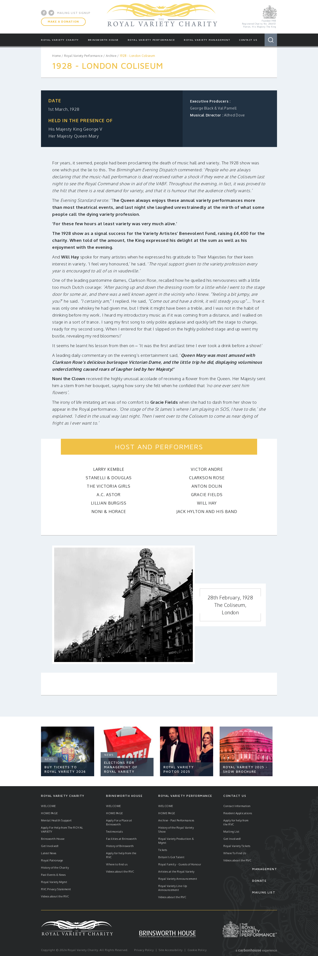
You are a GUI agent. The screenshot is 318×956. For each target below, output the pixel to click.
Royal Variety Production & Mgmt (176, 841)
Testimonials (114, 831)
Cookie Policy (197, 950)
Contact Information (237, 806)
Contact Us (248, 39)
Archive (111, 56)
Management (264, 869)
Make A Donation (63, 21)
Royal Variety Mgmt (54, 882)
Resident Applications (237, 813)
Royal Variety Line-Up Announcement (172, 888)
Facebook (44, 13)
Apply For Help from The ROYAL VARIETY (62, 829)
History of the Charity (55, 867)
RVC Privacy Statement (56, 889)
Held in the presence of (80, 120)
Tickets (162, 850)
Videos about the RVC (55, 896)
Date (54, 100)
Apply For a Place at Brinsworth (119, 822)
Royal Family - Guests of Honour (179, 864)
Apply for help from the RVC (121, 855)
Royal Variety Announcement (177, 879)
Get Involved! (50, 846)
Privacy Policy (144, 950)
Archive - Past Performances (176, 820)
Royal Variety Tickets (236, 846)
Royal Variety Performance (151, 39)
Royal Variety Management (207, 39)
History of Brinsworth (120, 846)
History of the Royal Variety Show (176, 829)
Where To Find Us (234, 853)
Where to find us (116, 864)
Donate (259, 880)
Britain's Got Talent (171, 857)
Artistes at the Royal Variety (176, 871)
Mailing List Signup (73, 12)
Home (56, 56)
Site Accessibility (171, 950)
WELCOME (48, 806)
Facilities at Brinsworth (121, 839)
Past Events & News (53, 875)
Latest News (48, 853)
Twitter (51, 13)
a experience (256, 950)
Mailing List (231, 831)
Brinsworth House (103, 39)
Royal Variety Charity (162, 16)
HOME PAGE (49, 813)
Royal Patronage (52, 860)
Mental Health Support (56, 820)
